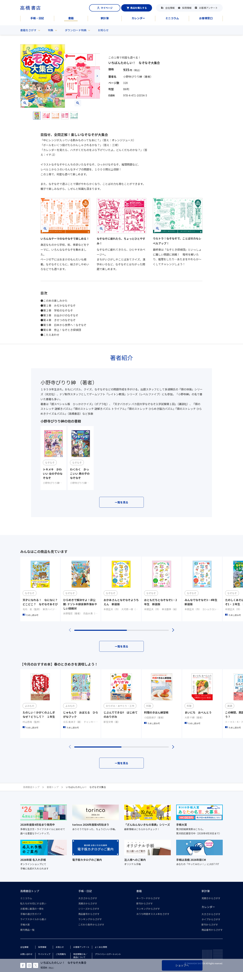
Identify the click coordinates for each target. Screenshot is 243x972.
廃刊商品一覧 (27, 929)
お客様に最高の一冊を (32, 908)
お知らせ (103, 30)
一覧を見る (121, 502)
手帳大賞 (25, 924)
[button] (23, 76)
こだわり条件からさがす (91, 924)
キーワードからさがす (148, 898)
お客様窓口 (206, 18)
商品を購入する (137, 7)
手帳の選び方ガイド (31, 914)
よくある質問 (101, 946)
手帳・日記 (37, 18)
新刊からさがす (144, 903)
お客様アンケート (208, 7)
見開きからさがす (87, 903)
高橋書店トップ (29, 891)
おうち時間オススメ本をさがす (152, 914)
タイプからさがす (210, 919)
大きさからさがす (87, 898)
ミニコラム (172, 18)
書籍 (71, 18)
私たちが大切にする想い (33, 903)
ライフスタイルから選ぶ (33, 919)
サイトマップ (44, 954)
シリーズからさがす (88, 908)
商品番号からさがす (89, 914)
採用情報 (187, 7)
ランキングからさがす (90, 919)
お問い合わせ (26, 954)
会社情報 (170, 7)
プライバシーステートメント (108, 954)
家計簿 (105, 18)
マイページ (105, 7)
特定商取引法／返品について (80, 955)
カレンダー (138, 18)
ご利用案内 (61, 954)
